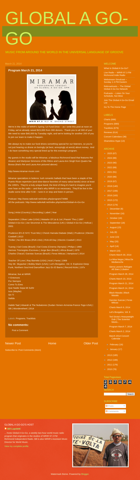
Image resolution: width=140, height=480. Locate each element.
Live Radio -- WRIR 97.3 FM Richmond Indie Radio (117, 73)
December (115, 209)
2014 (110, 205)
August (113, 227)
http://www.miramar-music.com (23, 171)
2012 (110, 360)
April (112, 246)
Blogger (85, 474)
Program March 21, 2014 (121, 283)
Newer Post (13, 343)
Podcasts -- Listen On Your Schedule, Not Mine (117, 94)
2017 (110, 191)
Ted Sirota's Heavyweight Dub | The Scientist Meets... (121, 319)
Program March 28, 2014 (121, 274)
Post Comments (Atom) (29, 350)
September (115, 223)
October (114, 218)
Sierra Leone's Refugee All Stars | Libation (120, 268)
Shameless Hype (112, 141)
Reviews (108, 132)
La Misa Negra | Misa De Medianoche (121, 260)
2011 (110, 364)
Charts (107, 119)
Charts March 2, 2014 (119, 331)
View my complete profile (16, 446)
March (113, 251)
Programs (20, 318)
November (115, 213)
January (114, 349)
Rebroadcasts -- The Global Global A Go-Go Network (117, 87)
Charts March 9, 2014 (119, 307)
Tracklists (31, 318)
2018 (110, 186)
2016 (110, 195)
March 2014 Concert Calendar (119, 337)
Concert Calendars (113, 136)
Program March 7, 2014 (120, 326)
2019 (110, 181)
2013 (110, 355)
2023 (110, 163)
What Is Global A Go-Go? (116, 68)
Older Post (91, 343)
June (112, 237)
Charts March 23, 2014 (120, 279)
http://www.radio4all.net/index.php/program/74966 (43, 199)
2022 (110, 167)
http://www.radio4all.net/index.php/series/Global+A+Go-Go (55, 202)
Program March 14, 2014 (121, 288)
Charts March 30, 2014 (120, 255)
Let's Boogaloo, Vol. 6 (119, 312)
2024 (110, 158)
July (112, 232)
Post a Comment (20, 330)
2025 (110, 153)
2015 (110, 200)
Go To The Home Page (115, 107)
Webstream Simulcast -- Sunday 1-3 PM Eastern (115, 80)
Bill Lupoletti (13, 429)
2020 (110, 177)
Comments (112, 411)
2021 (110, 172)
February (114, 344)
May (112, 241)
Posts (109, 406)
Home (52, 343)
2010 (110, 369)
